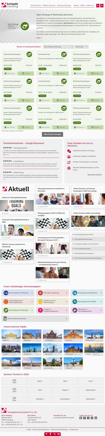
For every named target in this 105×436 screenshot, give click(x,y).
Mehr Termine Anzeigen (52, 134)
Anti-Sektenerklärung (40, 430)
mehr (39, 38)
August (65, 390)
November (65, 399)
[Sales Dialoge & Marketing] (97, 5)
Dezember (90, 399)
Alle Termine (10, 73)
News (76, 5)
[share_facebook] (50, 434)
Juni (90, 381)
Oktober (40, 399)
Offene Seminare (49, 5)
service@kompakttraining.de (63, 418)
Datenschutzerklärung (59, 430)
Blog (83, 5)
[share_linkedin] (59, 434)
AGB (28, 430)
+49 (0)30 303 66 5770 (39, 422)
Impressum (74, 430)
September (91, 390)
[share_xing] (46, 434)
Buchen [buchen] (26, 73)
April (39, 381)
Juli (40, 390)
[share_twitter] (54, 434)
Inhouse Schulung (64, 5)
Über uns (90, 5)
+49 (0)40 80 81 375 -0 (13, 422)
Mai (65, 381)
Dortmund (8, 69)
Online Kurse (36, 5)
